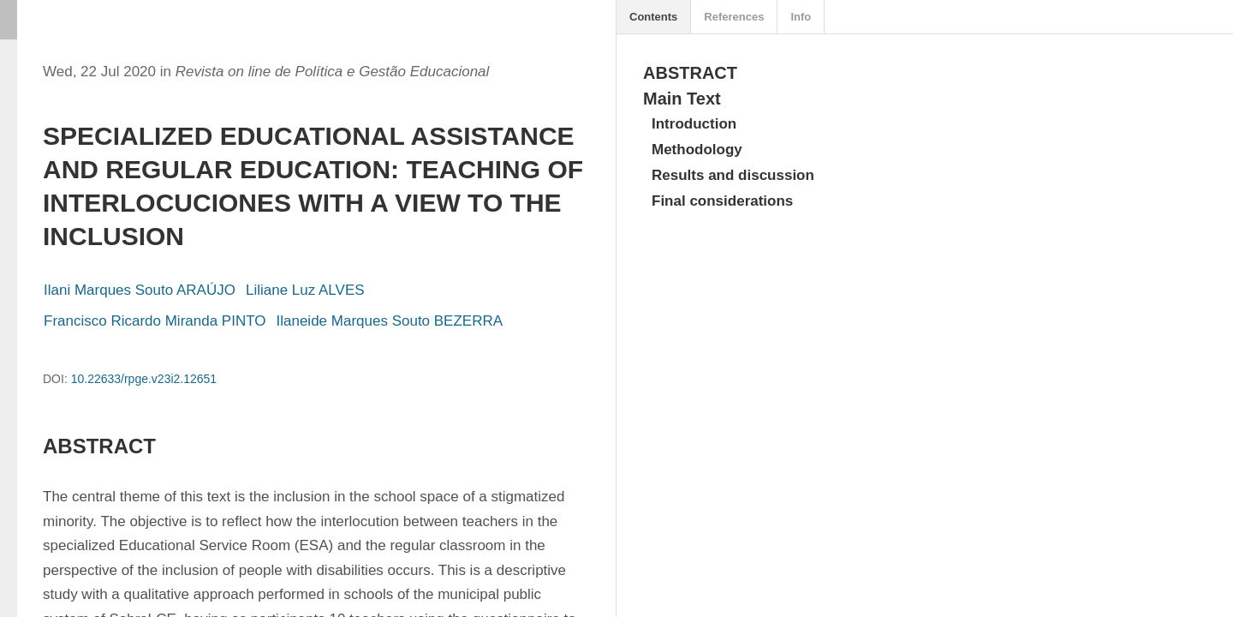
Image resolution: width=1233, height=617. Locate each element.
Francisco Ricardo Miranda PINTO (155, 321)
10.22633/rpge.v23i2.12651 (144, 379)
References (734, 16)
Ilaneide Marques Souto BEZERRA (390, 321)
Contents (653, 16)
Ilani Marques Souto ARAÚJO (139, 290)
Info (800, 16)
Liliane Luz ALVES (305, 290)
